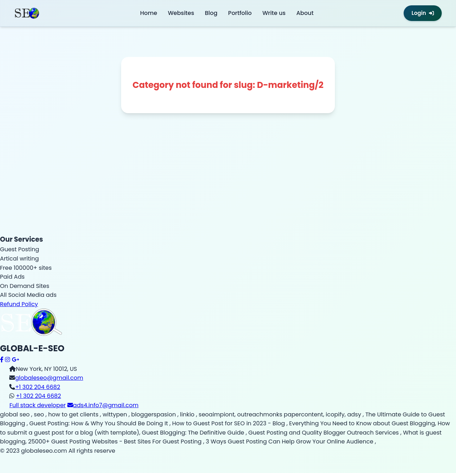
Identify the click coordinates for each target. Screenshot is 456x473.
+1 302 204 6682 (37, 387)
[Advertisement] (214, 184)
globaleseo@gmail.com (49, 378)
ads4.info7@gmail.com (103, 405)
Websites (181, 13)
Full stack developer (37, 405)
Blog (211, 13)
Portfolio (240, 13)
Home (148, 13)
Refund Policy (19, 304)
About (305, 13)
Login (422, 13)
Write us (273, 13)
